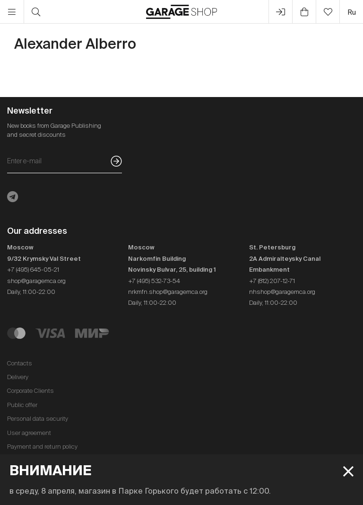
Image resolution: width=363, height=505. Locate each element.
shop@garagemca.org (36, 280)
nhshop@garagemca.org (282, 291)
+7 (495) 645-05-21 (33, 269)
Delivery (17, 377)
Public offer (22, 404)
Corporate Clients (30, 390)
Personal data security (37, 418)
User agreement (29, 432)
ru (351, 12)
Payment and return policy (42, 446)
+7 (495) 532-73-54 (154, 280)
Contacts (19, 363)
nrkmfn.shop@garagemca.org (167, 291)
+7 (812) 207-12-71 (272, 280)
